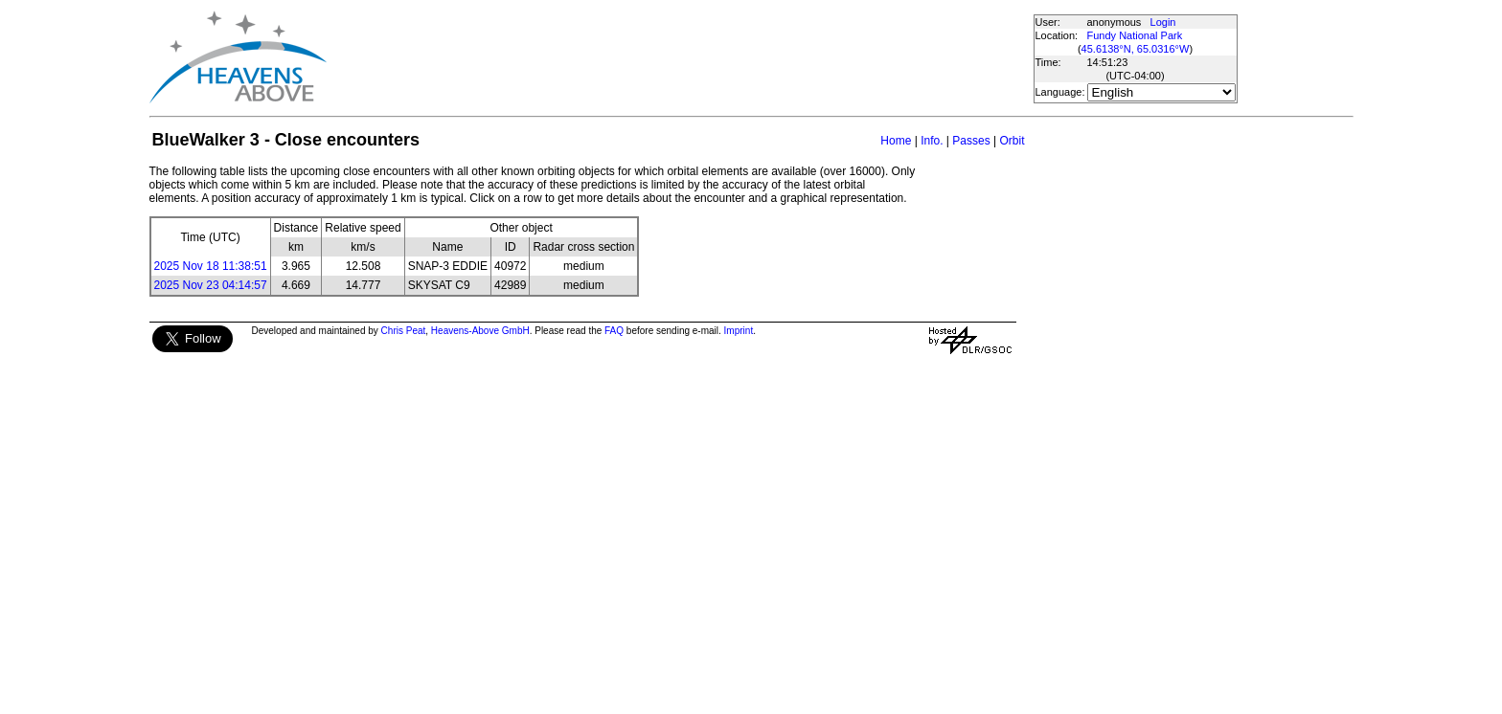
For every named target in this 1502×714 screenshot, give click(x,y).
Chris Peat (403, 330)
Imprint (739, 330)
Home (895, 140)
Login (1163, 22)
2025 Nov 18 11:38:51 (210, 266)
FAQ (614, 330)
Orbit (1011, 140)
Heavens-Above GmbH (480, 330)
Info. (932, 140)
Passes (971, 140)
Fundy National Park (1135, 35)
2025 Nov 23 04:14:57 (210, 285)
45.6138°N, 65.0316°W (1135, 49)
